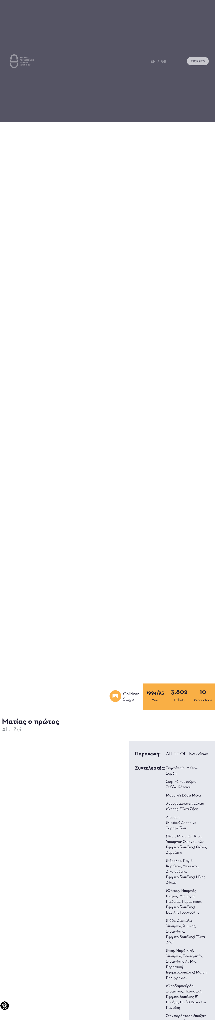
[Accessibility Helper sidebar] (4, 1005)
